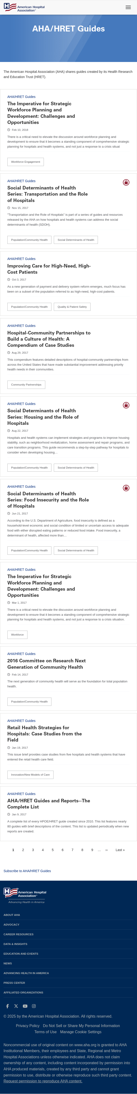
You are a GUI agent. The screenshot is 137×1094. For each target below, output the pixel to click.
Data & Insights (15, 943)
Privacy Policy (28, 1026)
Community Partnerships (26, 384)
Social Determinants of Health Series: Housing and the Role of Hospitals (43, 417)
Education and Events (21, 953)
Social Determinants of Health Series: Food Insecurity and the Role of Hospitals (48, 500)
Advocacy (11, 924)
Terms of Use (45, 1032)
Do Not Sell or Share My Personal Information (81, 1026)
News (8, 963)
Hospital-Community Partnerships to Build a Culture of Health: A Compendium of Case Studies (49, 339)
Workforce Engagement (25, 161)
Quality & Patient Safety (72, 306)
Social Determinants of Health (76, 239)
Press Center (14, 982)
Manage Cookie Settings (80, 1032)
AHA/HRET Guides (21, 97)
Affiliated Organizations (23, 992)
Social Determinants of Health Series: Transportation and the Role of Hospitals (47, 194)
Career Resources (18, 934)
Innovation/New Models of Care (30, 774)
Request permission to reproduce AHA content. (43, 1081)
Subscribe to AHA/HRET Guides (27, 871)
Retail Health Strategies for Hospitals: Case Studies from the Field (44, 734)
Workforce (17, 634)
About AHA (12, 914)
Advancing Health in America (26, 973)
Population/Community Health (29, 239)
